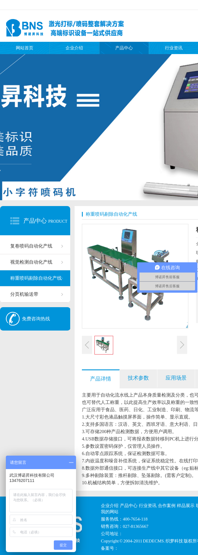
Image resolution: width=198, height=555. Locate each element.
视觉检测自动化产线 (31, 262)
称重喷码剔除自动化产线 (36, 278)
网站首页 (24, 48)
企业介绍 (74, 48)
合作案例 (166, 505)
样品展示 (185, 505)
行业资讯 (147, 505)
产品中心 (124, 48)
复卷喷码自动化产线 (31, 245)
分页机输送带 (24, 294)
